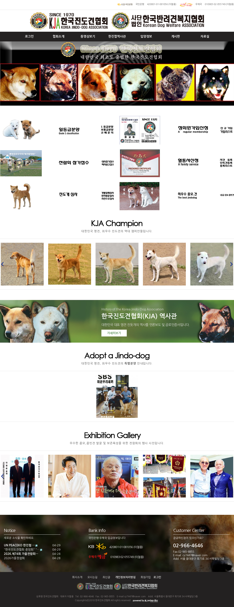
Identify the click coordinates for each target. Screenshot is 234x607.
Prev (3, 264)
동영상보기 (88, 36)
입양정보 (146, 36)
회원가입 (146, 577)
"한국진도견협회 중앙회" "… (22, 549)
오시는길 (92, 577)
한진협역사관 (117, 36)
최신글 (106, 577)
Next (230, 264)
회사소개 (77, 577)
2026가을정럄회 (14, 558)
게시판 (175, 36)
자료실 (204, 36)
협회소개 (58, 36)
